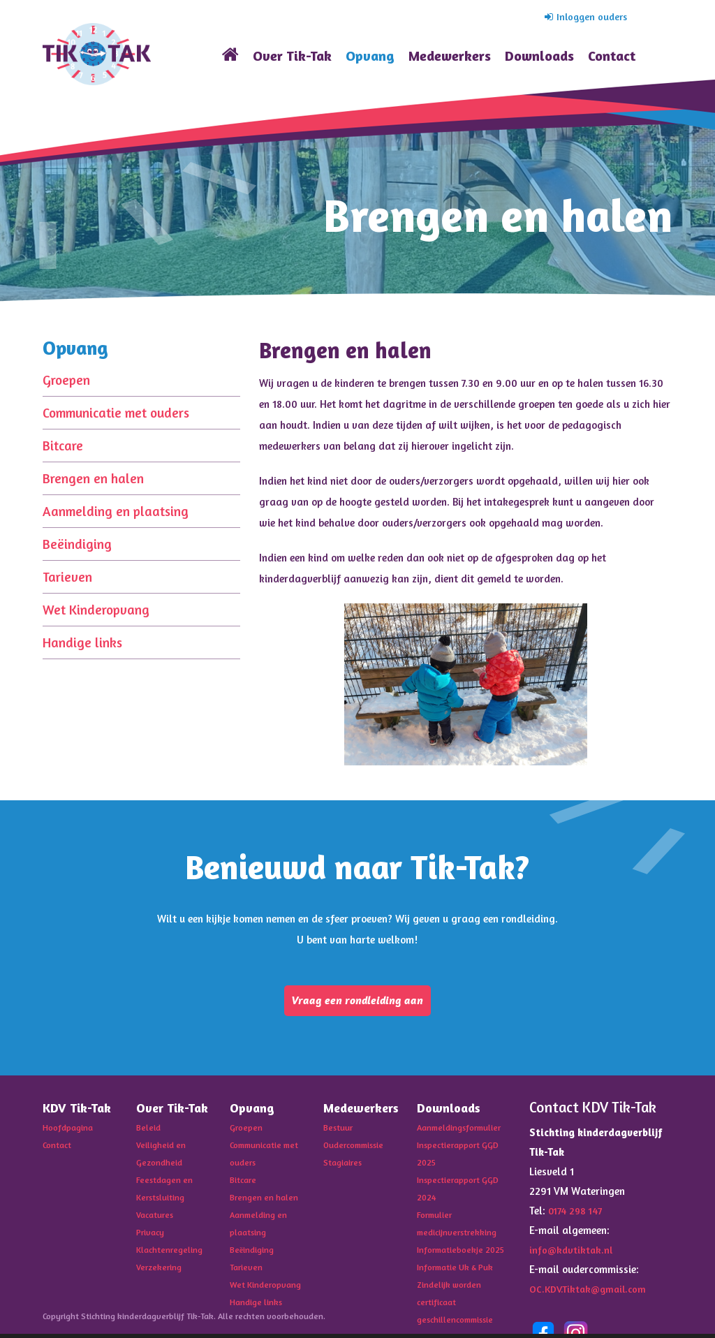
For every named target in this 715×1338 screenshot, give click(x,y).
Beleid (149, 1131)
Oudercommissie (357, 1148)
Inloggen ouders (583, 16)
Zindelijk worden (451, 1298)
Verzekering (161, 1265)
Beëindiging (77, 544)
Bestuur (340, 1131)
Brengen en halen (93, 478)
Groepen (66, 380)
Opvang (370, 55)
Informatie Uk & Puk (458, 1282)
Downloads (539, 55)
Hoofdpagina (70, 1131)
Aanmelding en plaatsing (116, 511)
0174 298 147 (577, 1214)
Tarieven (67, 576)
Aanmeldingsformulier (463, 1131)
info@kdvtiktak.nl (572, 1253)
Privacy (152, 1231)
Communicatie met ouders (116, 412)
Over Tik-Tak (292, 55)
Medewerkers (449, 55)
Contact (611, 55)
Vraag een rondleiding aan (357, 1002)
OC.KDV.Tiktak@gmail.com (591, 1293)
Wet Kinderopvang (96, 609)
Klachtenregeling (172, 1248)
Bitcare (63, 445)
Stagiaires (345, 1164)
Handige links (82, 642)
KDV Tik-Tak (97, 54)
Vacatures (157, 1215)
